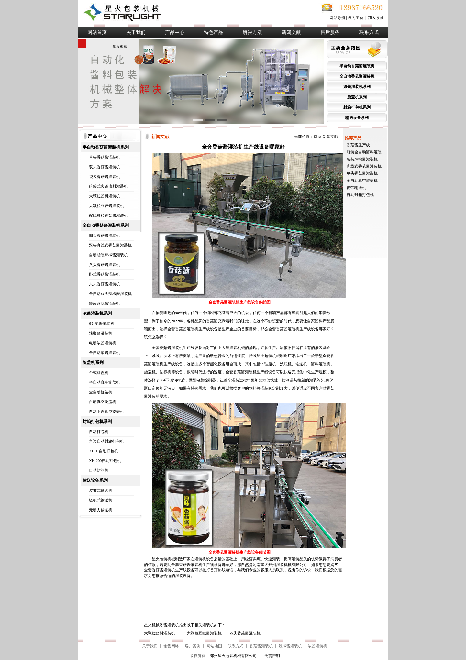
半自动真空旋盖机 (104, 382)
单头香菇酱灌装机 (104, 157)
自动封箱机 (98, 470)
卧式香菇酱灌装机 (104, 274)
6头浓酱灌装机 (101, 323)
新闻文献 (291, 32)
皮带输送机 (356, 187)
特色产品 (213, 32)
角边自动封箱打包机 (106, 441)
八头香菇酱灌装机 (104, 264)
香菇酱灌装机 (261, 646)
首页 (317, 136)
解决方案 (252, 32)
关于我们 (136, 32)
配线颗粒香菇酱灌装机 (108, 215)
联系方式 (369, 32)
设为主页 (355, 18)
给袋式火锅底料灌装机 (108, 186)
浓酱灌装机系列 (357, 86)
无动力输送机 (100, 510)
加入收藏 (375, 18)
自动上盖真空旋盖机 (106, 411)
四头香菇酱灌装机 (104, 235)
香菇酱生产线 (358, 145)
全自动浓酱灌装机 (104, 352)
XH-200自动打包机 (105, 460)
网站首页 (97, 32)
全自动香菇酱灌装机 (356, 76)
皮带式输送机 (100, 490)
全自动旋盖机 (100, 392)
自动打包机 (98, 431)
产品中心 (174, 32)
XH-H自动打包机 (103, 451)
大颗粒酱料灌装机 (104, 196)
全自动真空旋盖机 (362, 180)
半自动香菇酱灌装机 (356, 66)
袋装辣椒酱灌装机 (362, 159)
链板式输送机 (100, 500)
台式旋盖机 (98, 372)
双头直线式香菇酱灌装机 (110, 245)
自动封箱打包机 (360, 194)
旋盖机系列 (357, 97)
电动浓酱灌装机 (102, 343)
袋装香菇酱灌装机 (104, 176)
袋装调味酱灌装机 (104, 303)
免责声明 (272, 656)
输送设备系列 (357, 118)
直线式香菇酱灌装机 (364, 166)
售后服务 (330, 32)
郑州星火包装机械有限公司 (233, 656)
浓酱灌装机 (317, 646)
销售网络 (171, 646)
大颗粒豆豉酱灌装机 (106, 206)
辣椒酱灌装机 (100, 333)
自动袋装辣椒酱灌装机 (108, 255)
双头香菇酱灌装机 (104, 167)
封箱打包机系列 (357, 107)
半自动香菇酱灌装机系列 (106, 147)
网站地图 (214, 646)
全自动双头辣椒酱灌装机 (110, 294)
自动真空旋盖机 (102, 402)
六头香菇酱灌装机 (104, 284)
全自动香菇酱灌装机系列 (106, 225)
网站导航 (337, 18)
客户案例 (192, 646)
